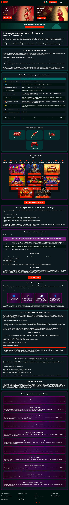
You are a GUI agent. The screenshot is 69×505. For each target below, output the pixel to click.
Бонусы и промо (20, 498)
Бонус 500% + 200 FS (34, 277)
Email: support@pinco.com (55, 495)
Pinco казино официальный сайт (34, 202)
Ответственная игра (4, 498)
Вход (60, 2)
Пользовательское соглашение (6, 495)
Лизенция (36, 495)
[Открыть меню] (66, 2)
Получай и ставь (8, 17)
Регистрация (53, 2)
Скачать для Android (34, 26)
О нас (19, 495)
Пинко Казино (39, 502)
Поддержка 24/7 (37, 498)
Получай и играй (42, 18)
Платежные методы (21, 499)
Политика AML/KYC (4, 499)
